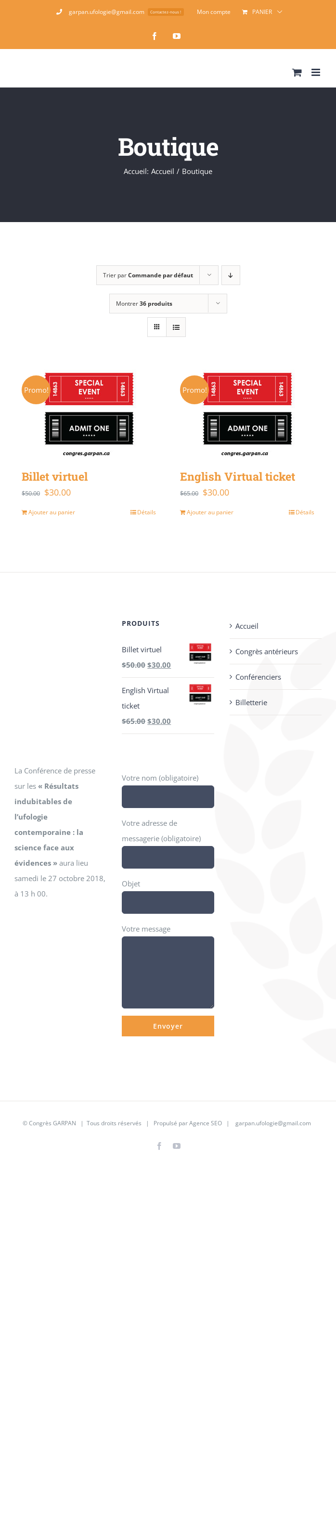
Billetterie (251, 702)
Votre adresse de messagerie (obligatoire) (168, 839)
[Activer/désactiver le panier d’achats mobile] (297, 72)
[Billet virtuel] (88, 412)
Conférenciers (258, 677)
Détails (146, 512)
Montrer (144, 303)
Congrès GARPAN (52, 1123)
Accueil (246, 626)
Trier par (148, 275)
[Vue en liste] (176, 327)
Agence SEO (205, 1123)
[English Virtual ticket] (247, 412)
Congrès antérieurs (266, 651)
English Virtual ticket (237, 476)
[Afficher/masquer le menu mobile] (316, 72)
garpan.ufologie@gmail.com (273, 1123)
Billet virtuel (55, 476)
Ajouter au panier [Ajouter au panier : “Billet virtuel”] (51, 512)
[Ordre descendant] (230, 275)
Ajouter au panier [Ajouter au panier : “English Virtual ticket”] (210, 512)
